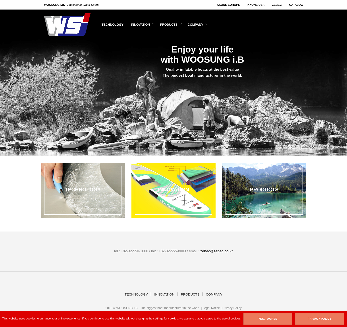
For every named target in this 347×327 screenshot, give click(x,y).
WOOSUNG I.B (126, 308)
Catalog (296, 4)
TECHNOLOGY (112, 24)
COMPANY (195, 24)
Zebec (277, 4)
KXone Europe (228, 4)
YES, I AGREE (267, 318)
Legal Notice (211, 308)
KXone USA (255, 4)
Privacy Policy (232, 308)
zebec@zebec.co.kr (216, 251)
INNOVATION (140, 24)
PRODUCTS (168, 24)
